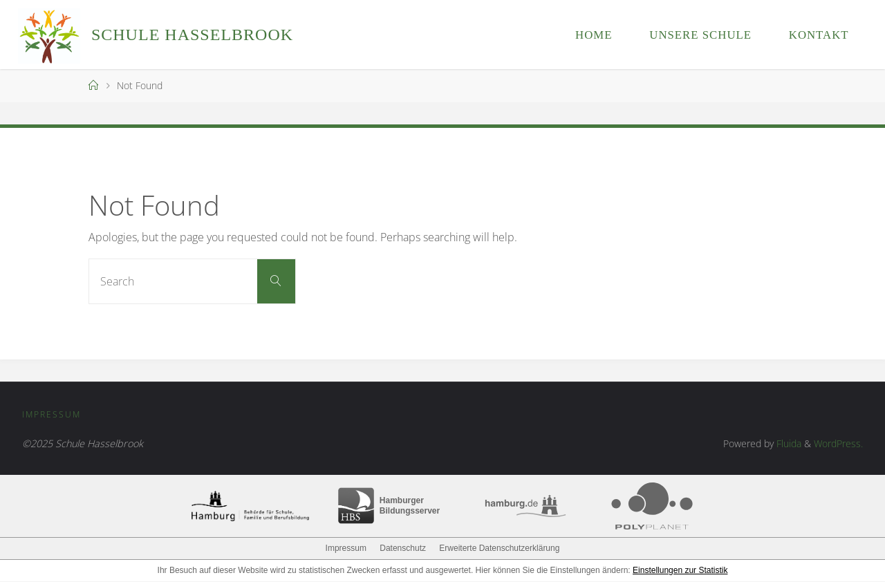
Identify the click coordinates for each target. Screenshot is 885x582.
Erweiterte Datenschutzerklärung (499, 549)
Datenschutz (403, 549)
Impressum (53, 415)
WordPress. (838, 444)
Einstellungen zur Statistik (680, 571)
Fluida (787, 444)
